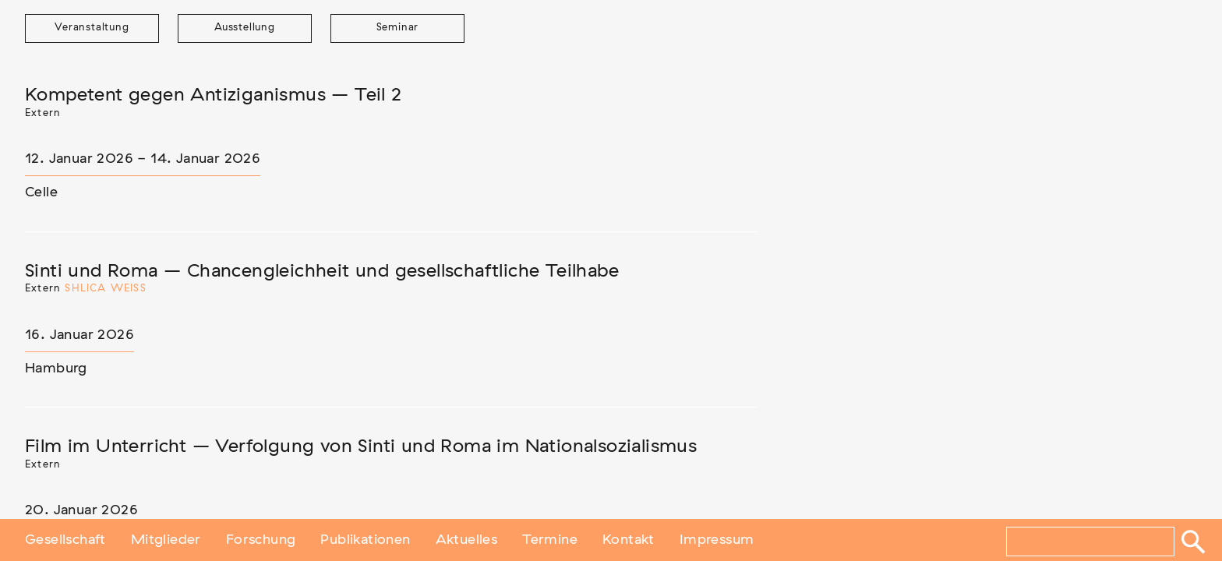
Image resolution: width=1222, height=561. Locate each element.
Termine (549, 540)
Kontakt (628, 540)
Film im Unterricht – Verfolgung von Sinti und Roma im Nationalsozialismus (361, 446)
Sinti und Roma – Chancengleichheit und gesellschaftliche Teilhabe (322, 271)
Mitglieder (166, 540)
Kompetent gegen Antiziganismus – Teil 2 (213, 95)
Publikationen (365, 540)
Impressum (717, 540)
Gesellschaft (65, 540)
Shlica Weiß (105, 289)
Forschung (261, 540)
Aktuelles (467, 540)
